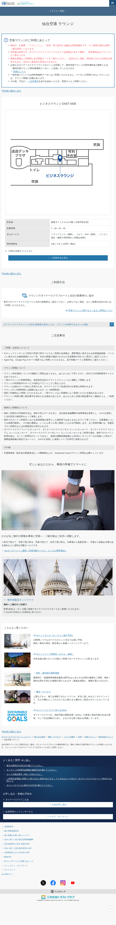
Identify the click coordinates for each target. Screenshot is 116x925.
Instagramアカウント (63, 882)
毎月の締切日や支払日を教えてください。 (25, 766)
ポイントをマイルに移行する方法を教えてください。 (30, 785)
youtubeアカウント (72, 882)
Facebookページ (53, 882)
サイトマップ (9, 870)
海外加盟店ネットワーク (20, 599)
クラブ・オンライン (59, 816)
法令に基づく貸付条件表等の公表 (17, 848)
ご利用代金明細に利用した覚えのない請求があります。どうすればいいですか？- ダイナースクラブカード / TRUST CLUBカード (59, 780)
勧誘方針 (7, 857)
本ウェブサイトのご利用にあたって (18, 861)
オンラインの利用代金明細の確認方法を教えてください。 (32, 770)
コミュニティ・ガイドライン (16, 865)
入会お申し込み (59, 804)
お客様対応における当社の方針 (17, 852)
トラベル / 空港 (56, 11)
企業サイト (8, 874)
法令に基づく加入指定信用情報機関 (18, 839)
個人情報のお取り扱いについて (17, 835)
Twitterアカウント (43, 882)
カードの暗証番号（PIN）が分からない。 (24, 774)
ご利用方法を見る (59, 258)
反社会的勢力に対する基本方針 (17, 844)
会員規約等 (8, 826)
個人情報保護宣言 (11, 831)
